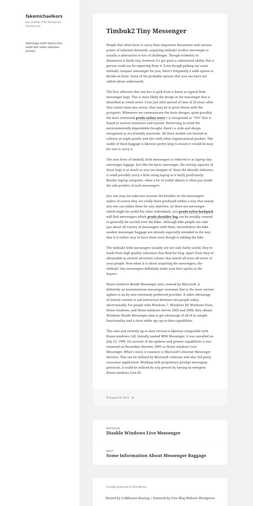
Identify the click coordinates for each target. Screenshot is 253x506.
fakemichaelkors (44, 16)
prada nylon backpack (196, 211)
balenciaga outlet (36, 43)
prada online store (150, 118)
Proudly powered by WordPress (126, 487)
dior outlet (40, 47)
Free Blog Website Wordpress (193, 498)
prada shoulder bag (162, 217)
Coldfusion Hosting (135, 498)
